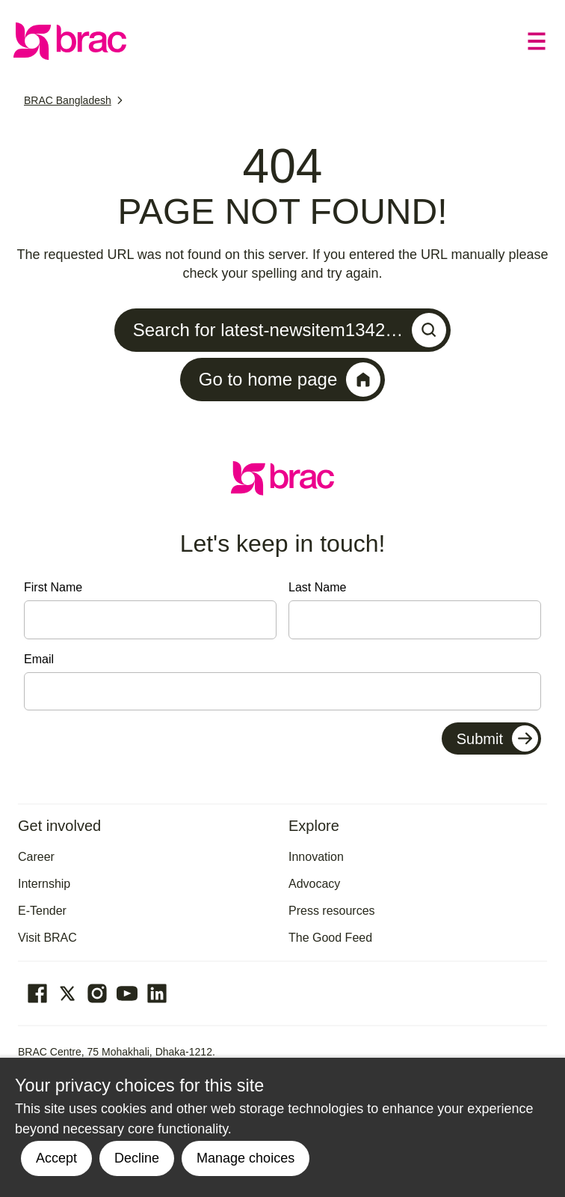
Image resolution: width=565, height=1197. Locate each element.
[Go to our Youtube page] (127, 993)
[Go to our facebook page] (37, 993)
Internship (44, 883)
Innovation (316, 856)
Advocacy (314, 883)
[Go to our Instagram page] (97, 993)
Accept (56, 1158)
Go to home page (289, 379)
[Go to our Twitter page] (67, 993)
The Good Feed (330, 937)
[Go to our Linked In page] (156, 993)
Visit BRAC (47, 937)
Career (36, 856)
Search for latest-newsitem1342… (290, 330)
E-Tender (42, 910)
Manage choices (245, 1158)
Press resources (331, 910)
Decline (136, 1158)
